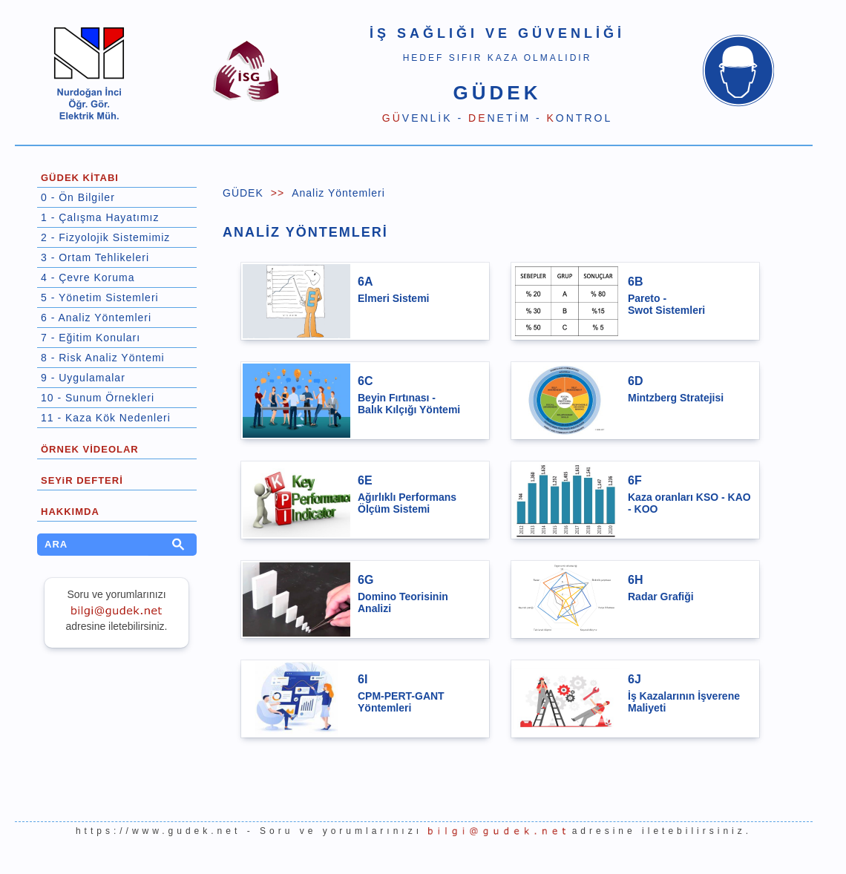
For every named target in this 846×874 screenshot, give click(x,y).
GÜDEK (243, 193)
